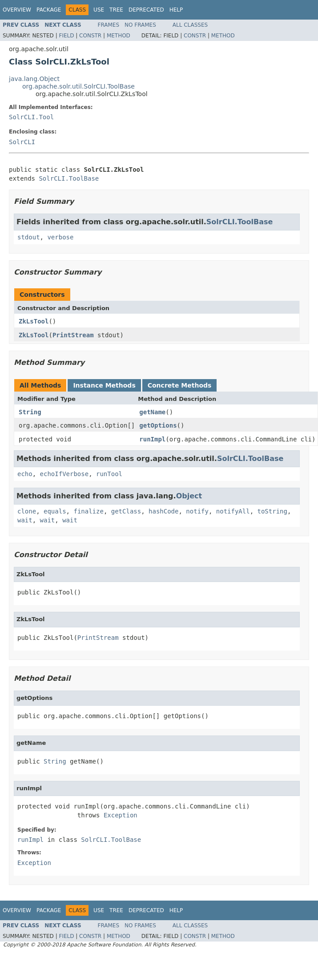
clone (26, 511)
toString (272, 511)
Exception (120, 815)
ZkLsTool (33, 321)
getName (152, 412)
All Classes (190, 25)
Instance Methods (104, 385)
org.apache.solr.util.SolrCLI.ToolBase (78, 86)
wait (24, 520)
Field (66, 35)
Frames (109, 25)
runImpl (152, 439)
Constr (90, 35)
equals (55, 511)
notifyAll (233, 511)
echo (24, 473)
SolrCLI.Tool (31, 117)
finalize (88, 511)
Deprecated (146, 10)
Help (176, 10)
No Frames (140, 25)
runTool (109, 473)
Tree (116, 10)
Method (118, 35)
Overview (17, 10)
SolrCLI (22, 141)
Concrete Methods (180, 385)
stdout (28, 237)
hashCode (163, 511)
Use (98, 10)
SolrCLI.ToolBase (69, 178)
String (30, 412)
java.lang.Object (34, 78)
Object (189, 496)
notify (197, 511)
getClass (126, 511)
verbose (60, 237)
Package (48, 10)
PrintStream (73, 335)
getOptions (158, 425)
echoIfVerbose (64, 473)
